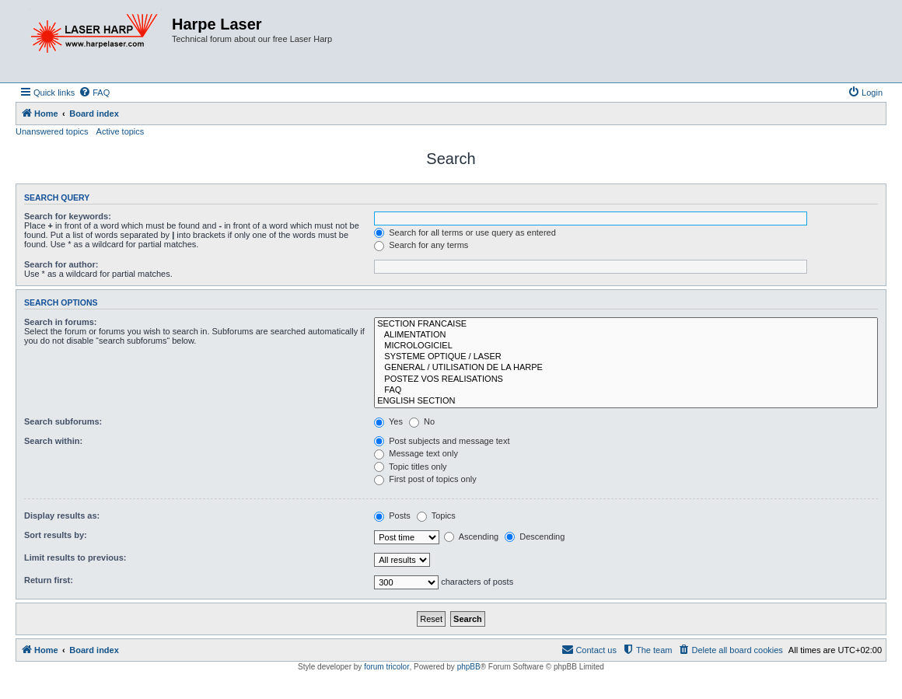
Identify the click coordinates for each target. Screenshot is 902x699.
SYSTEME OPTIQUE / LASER (626, 356)
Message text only (416, 453)
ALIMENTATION (626, 335)
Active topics (120, 131)
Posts (392, 515)
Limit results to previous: (75, 557)
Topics (436, 515)
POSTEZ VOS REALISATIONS (626, 379)
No (422, 421)
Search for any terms (421, 245)
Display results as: (62, 515)
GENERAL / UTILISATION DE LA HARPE (626, 367)
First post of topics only (425, 479)
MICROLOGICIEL (626, 346)
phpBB (469, 666)
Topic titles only (410, 466)
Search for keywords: (67, 216)
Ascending (471, 536)
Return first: (48, 580)
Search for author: (61, 264)
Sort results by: (55, 535)
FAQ (626, 390)
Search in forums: (60, 322)
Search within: (53, 441)
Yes (388, 421)
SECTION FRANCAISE (626, 324)
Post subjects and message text (441, 441)
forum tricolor (386, 666)
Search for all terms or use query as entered (465, 232)
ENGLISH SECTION (626, 401)
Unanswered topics (52, 131)
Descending (535, 536)
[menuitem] (94, 92)
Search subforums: (63, 421)
